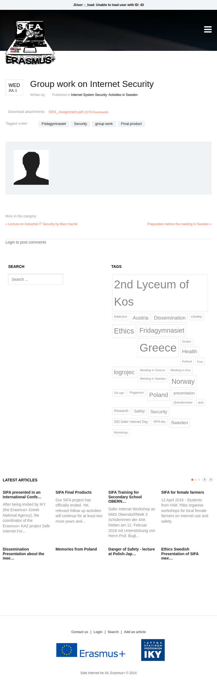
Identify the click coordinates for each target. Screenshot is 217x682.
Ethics (124, 331)
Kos (200, 361)
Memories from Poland (76, 549)
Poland (158, 394)
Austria (140, 318)
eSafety (196, 316)
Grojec (186, 341)
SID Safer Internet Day (131, 422)
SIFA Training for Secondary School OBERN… (125, 497)
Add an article (135, 632)
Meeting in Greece (152, 370)
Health (189, 351)
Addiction (120, 316)
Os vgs (119, 392)
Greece (158, 347)
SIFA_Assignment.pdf (78, 112)
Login (98, 632)
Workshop (121, 432)
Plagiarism (136, 392)
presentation (184, 393)
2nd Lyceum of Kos (151, 293)
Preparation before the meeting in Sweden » (179, 224)
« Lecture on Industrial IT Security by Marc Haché (41, 224)
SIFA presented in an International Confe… (22, 494)
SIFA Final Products (74, 492)
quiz (201, 402)
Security (80, 124)
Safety (139, 411)
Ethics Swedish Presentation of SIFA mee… (179, 554)
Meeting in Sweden (153, 378)
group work (104, 124)
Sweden (179, 422)
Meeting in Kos (180, 370)
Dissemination (170, 318)
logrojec (124, 372)
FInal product (131, 124)
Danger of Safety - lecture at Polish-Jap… (131, 551)
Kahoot (187, 361)
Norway (183, 381)
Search (113, 632)
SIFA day (159, 421)
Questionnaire (183, 402)
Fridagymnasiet (54, 124)
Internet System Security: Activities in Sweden (104, 95)
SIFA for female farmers (182, 492)
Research (121, 411)
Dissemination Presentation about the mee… (23, 554)
